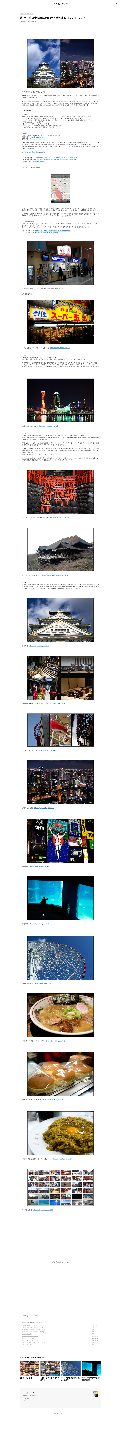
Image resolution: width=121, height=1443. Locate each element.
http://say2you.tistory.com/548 (55, 1067)
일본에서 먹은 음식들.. (27, 1352)
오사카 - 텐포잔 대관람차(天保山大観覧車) (32, 1356)
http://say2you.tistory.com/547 (39, 893)
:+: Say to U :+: (60, 4)
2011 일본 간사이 (29, 1348)
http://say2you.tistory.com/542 (62, 1185)
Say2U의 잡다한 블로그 (29, 1421)
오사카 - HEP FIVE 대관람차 (29, 1366)
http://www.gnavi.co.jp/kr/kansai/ (67, 184)
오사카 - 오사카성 (26, 1370)
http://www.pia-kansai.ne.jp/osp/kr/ (46, 259)
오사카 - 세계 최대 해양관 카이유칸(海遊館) (33, 1358)
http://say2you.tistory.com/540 (58, 601)
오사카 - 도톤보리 (26, 1360)
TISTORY (61, 1439)
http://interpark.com (37, 163)
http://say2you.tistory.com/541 (55, 1126)
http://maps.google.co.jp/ (40, 188)
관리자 (67, 1439)
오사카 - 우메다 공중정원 (28, 1364)
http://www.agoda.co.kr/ (37, 165)
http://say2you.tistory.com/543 (39, 672)
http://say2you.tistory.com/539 (60, 544)
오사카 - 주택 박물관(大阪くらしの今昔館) (32, 1368)
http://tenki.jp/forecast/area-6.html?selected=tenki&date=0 (56, 186)
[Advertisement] (60, 46)
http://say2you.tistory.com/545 (46, 776)
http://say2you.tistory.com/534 (36, 178)
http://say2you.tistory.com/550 (44, 1010)
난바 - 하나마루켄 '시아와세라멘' (30, 1362)
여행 (23, 1348)
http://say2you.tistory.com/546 (44, 834)
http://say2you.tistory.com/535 (60, 374)
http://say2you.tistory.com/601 (43, 1236)
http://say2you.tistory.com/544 (55, 730)
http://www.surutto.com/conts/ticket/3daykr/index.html (53, 257)
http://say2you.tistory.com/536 (49, 452)
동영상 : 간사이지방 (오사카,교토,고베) (31, 1354)
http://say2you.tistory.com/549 (39, 950)
